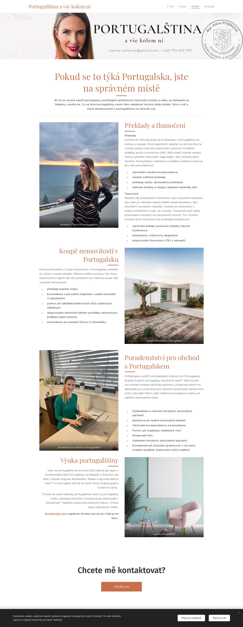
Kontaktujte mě (55, 513)
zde (153, 108)
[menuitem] (171, 6)
